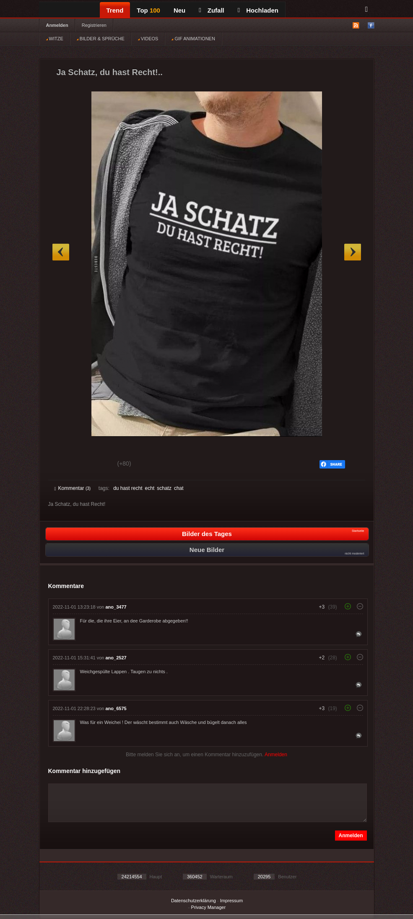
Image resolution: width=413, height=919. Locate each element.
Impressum (231, 900)
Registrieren (94, 25)
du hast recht (127, 488)
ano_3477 (116, 606)
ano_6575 (116, 708)
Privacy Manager (208, 907)
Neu (179, 10)
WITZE (54, 38)
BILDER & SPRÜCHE (101, 38)
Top (148, 10)
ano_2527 (116, 657)
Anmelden (57, 25)
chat (179, 488)
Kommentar (73, 488)
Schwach (95, 464)
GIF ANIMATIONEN (193, 38)
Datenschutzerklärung (193, 900)
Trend (115, 10)
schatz (164, 488)
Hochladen (258, 10)
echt (150, 488)
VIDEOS (148, 38)
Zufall (211, 10)
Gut (64, 464)
